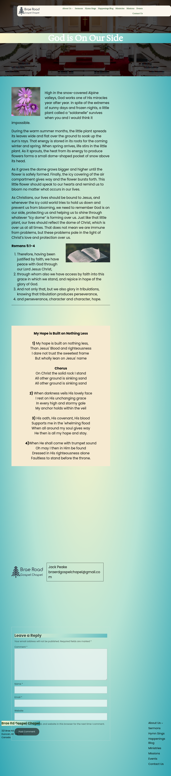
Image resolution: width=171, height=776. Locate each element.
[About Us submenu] (72, 8)
